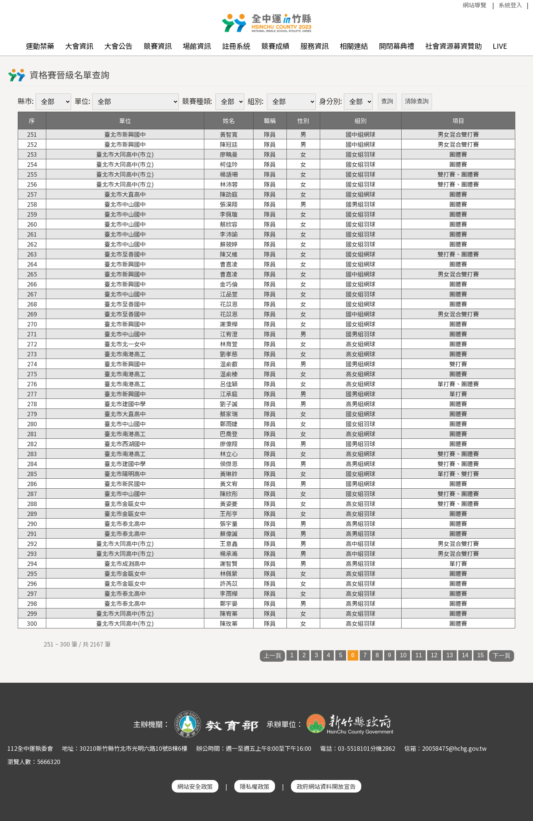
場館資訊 (197, 46)
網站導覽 (474, 4)
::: (459, 4)
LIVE (500, 46)
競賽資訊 (158, 46)
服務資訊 (315, 46)
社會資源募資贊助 (453, 46)
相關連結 (354, 46)
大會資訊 (79, 46)
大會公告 (118, 46)
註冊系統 (236, 46)
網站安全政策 (195, 786)
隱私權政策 (254, 786)
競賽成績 (275, 46)
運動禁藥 (40, 46)
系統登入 (510, 4)
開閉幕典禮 (396, 46)
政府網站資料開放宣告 (326, 786)
